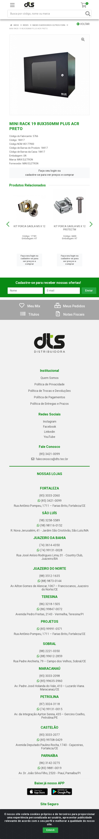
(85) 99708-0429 (49, 740)
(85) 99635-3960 (49, 681)
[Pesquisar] (87, 13)
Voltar (83, 24)
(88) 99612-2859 (49, 656)
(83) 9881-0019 (49, 768)
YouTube (49, 437)
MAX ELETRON (25, 159)
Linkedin (49, 431)
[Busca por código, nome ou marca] (46, 13)
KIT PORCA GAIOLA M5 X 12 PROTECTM (69, 228)
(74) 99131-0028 (49, 550)
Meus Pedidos (69, 306)
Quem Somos (50, 378)
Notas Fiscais (69, 314)
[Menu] (12, 5)
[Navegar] (8, 224)
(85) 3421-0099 (49, 454)
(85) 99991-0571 (49, 629)
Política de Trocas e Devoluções (49, 391)
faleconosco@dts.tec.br (49, 459)
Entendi (50, 830)
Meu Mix (29, 306)
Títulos (29, 314)
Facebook (49, 426)
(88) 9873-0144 (49, 581)
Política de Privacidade (49, 384)
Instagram (49, 421)
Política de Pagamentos (49, 397)
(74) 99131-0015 (49, 709)
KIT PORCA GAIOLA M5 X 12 (29, 226)
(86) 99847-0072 (49, 609)
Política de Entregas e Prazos (49, 403)
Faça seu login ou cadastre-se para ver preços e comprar (49, 172)
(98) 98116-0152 (49, 525)
